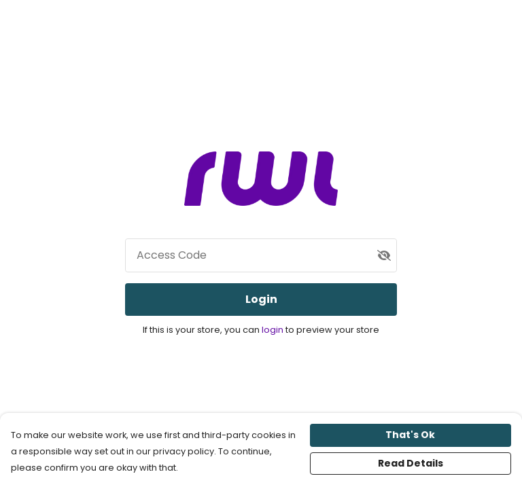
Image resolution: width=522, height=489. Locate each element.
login (273, 330)
